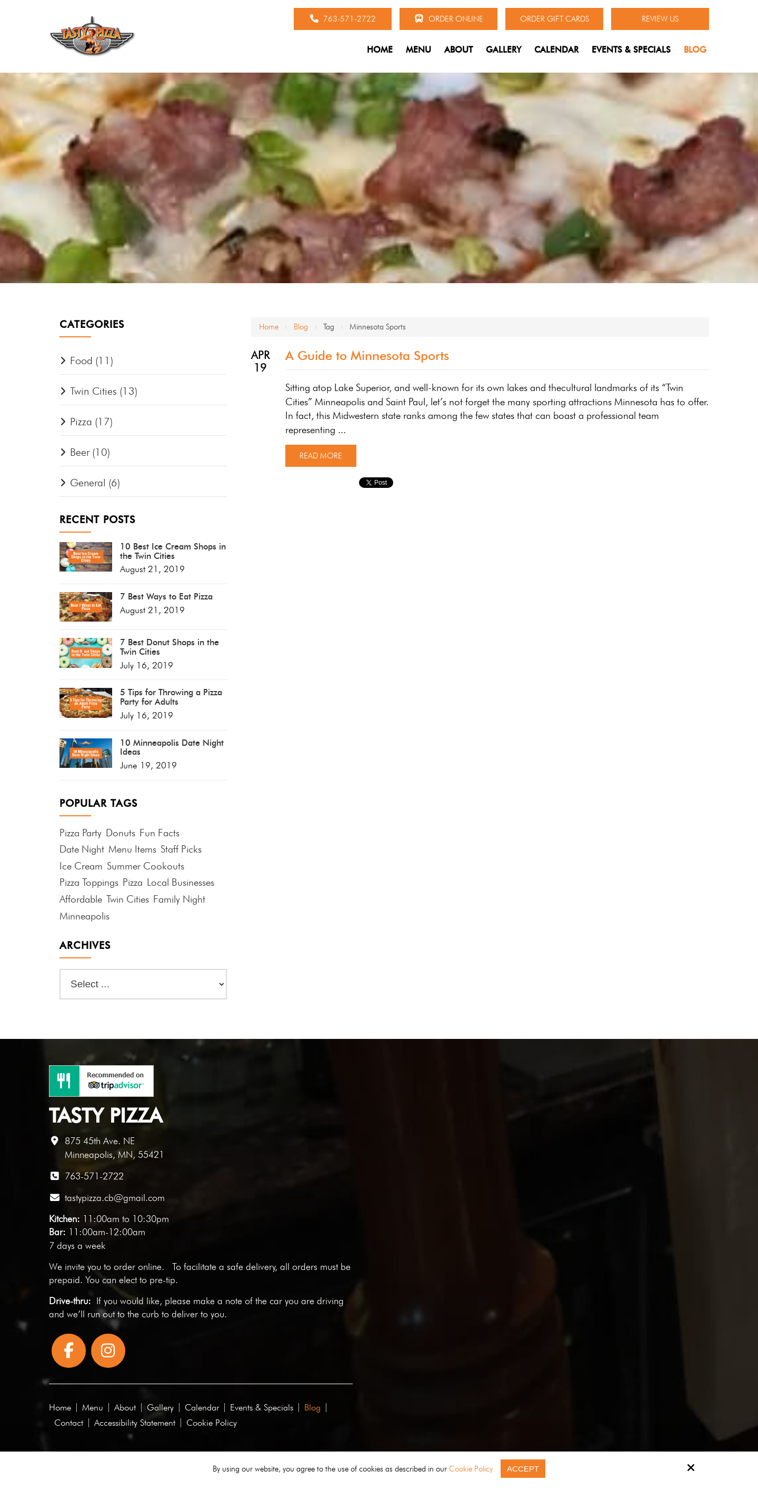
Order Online (448, 19)
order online (138, 1266)
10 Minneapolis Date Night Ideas (172, 747)
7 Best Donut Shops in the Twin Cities (169, 647)
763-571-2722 (343, 19)
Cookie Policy (471, 1469)
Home (268, 327)
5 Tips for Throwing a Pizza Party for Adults (171, 697)
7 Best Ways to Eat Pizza (166, 597)
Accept (523, 1468)
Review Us (660, 19)
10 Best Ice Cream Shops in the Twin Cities (173, 551)
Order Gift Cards (554, 19)
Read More (321, 456)
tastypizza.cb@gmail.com (115, 1197)
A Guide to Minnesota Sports (367, 355)
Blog (301, 327)
